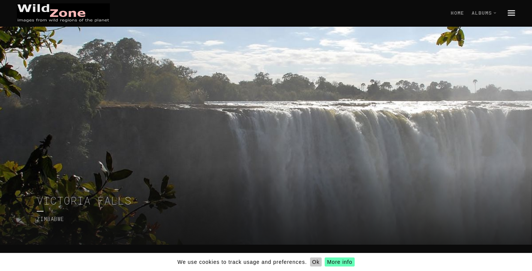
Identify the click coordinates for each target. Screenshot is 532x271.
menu (511, 13)
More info (339, 262)
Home (457, 12)
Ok (316, 262)
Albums (484, 12)
